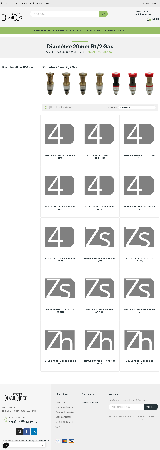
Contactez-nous (42, 3)
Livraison (60, 402)
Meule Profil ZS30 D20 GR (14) (60, 310)
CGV (57, 426)
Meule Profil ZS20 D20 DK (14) (139, 259)
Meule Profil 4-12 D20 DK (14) (60, 156)
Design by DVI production (37, 440)
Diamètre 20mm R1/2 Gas (18, 67)
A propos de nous (64, 407)
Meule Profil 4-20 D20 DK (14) (60, 208)
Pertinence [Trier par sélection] (137, 107)
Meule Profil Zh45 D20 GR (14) (60, 362)
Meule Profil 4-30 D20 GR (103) (60, 259)
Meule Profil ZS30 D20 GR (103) (100, 310)
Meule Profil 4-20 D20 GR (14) (139, 156)
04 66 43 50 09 (143, 14)
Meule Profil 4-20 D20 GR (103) (100, 208)
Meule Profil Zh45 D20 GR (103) (99, 362)
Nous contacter (63, 417)
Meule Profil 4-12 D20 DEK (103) (100, 156)
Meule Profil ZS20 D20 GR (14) (99, 259)
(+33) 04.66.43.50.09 (23, 421)
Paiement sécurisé (64, 412)
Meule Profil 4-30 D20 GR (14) (139, 208)
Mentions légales (64, 421)
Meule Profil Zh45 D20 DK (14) (139, 362)
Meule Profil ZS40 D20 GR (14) (139, 310)
